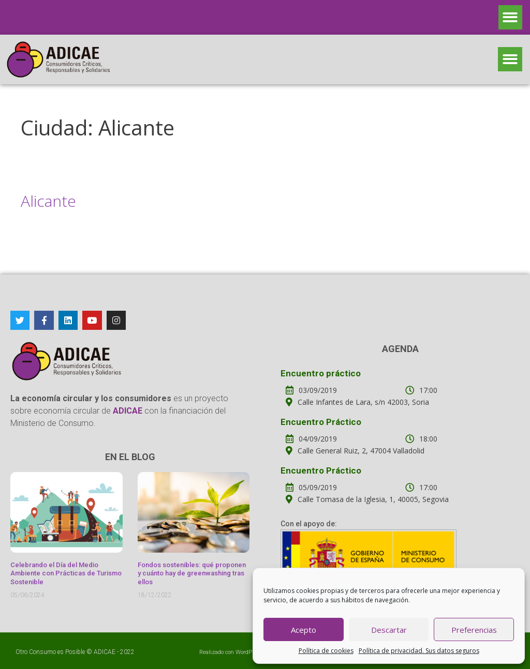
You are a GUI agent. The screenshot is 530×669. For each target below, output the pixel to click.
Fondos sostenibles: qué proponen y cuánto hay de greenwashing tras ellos (192, 573)
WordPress (249, 652)
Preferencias (474, 630)
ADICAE (104, 652)
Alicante (48, 200)
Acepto (303, 630)
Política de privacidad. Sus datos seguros (419, 650)
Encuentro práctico (321, 373)
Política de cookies (326, 650)
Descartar (389, 630)
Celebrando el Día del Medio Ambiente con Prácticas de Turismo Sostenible (66, 573)
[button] (510, 17)
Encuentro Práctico (321, 422)
